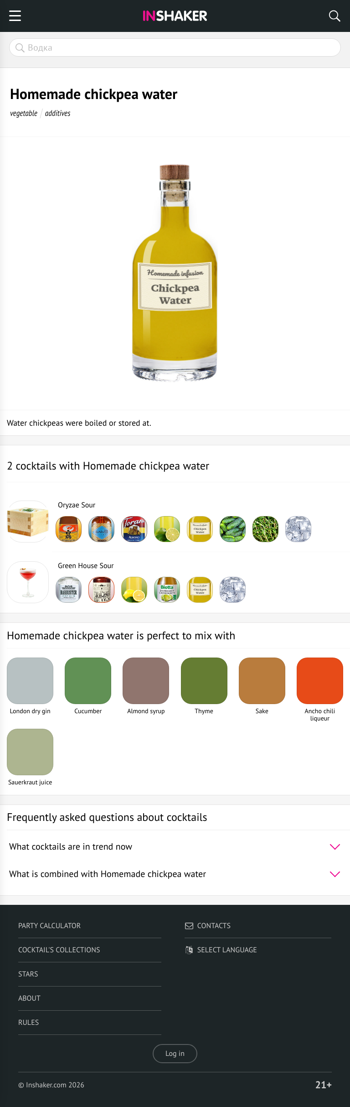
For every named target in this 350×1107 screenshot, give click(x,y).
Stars (28, 974)
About (29, 998)
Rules (28, 1022)
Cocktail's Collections (59, 950)
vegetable (23, 113)
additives (57, 113)
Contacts (208, 925)
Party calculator (49, 925)
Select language (221, 950)
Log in (175, 1053)
